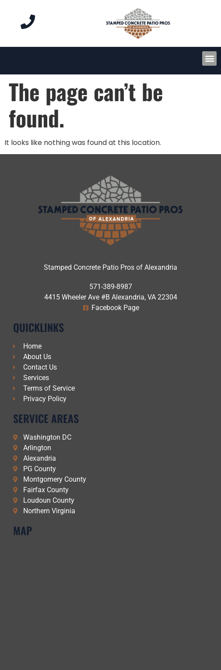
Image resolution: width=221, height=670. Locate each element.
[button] (209, 58)
